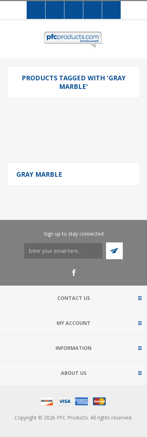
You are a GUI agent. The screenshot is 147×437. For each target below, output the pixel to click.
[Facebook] (73, 272)
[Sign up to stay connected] (63, 250)
